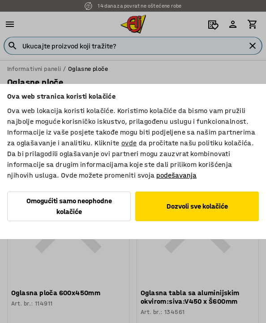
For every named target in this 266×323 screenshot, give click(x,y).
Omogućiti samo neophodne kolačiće (69, 206)
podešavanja (176, 175)
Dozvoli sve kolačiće (197, 206)
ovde (129, 143)
